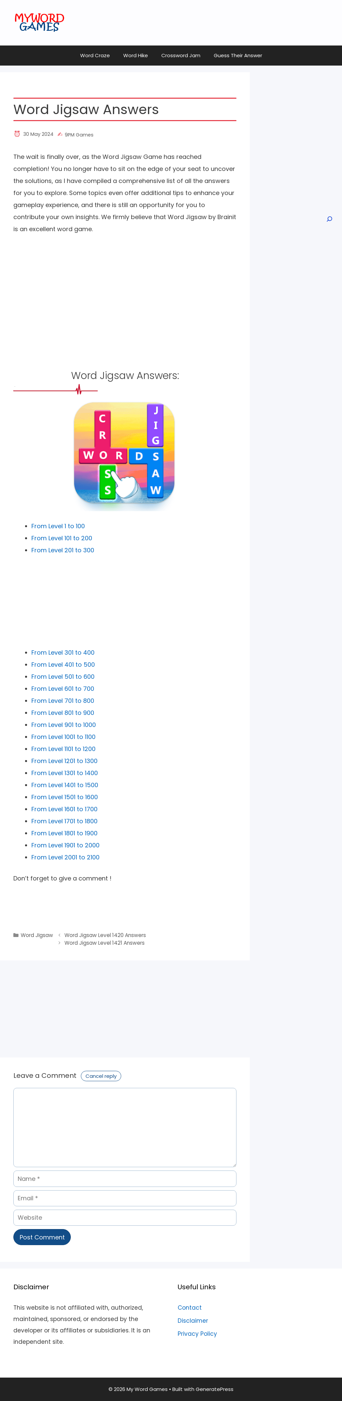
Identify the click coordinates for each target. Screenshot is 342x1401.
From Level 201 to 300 (62, 550)
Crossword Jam (180, 55)
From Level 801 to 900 (62, 713)
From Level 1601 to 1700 (64, 809)
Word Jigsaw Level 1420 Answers (105, 935)
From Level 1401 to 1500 (64, 785)
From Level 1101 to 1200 (63, 749)
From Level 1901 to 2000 (65, 845)
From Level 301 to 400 (63, 652)
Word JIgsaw (37, 935)
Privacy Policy (197, 1334)
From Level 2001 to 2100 (65, 857)
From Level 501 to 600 (63, 676)
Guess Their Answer (238, 55)
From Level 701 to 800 (62, 700)
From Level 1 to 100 (58, 526)
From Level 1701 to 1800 (64, 821)
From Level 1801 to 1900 (64, 833)
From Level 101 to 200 (61, 538)
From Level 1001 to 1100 (63, 737)
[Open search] (329, 219)
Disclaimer (193, 1321)
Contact (190, 1308)
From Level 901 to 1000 (63, 725)
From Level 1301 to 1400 (64, 773)
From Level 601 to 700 (62, 688)
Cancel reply (101, 1076)
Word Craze (95, 55)
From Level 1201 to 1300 (64, 761)
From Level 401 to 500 (63, 664)
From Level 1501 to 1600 (64, 797)
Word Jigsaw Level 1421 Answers (104, 942)
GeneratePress (214, 1389)
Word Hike (135, 55)
